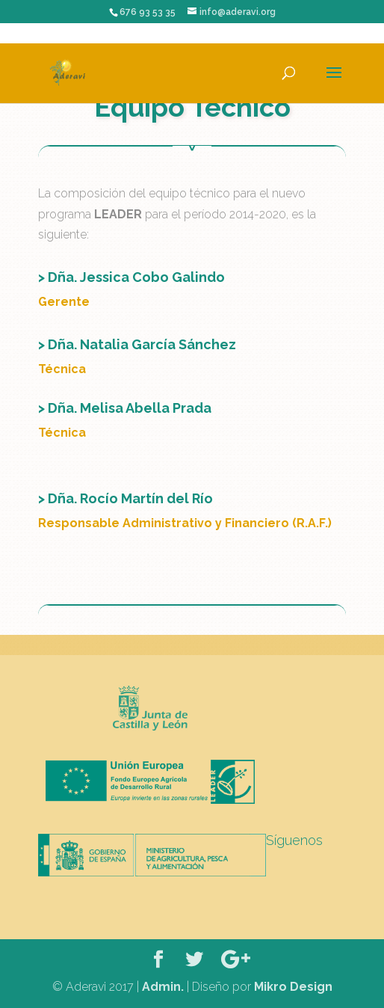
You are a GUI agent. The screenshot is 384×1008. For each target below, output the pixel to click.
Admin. (163, 987)
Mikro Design (293, 987)
